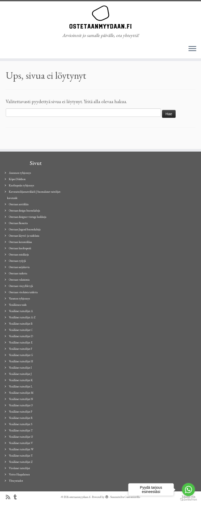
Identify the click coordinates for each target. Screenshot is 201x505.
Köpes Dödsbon (17, 179)
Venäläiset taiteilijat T (21, 430)
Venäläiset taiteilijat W (21, 449)
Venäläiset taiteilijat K (21, 380)
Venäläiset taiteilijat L (20, 386)
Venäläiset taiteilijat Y (21, 455)
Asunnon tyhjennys (20, 173)
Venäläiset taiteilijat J (20, 374)
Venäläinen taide (18, 305)
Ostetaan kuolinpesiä (20, 248)
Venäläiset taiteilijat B (20, 323)
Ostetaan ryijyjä (17, 261)
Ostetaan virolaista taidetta (23, 292)
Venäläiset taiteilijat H (21, 361)
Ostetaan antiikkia (19, 204)
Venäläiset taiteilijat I (20, 367)
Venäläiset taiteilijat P (20, 411)
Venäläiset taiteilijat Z (21, 462)
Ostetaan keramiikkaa (20, 242)
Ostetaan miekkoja (19, 254)
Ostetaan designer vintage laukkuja (27, 217)
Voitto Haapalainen (19, 474)
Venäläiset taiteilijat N (21, 399)
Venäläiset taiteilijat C (21, 330)
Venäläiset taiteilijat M (21, 393)
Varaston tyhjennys (19, 298)
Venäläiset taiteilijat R (21, 418)
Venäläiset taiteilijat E (21, 342)
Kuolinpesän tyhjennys (21, 185)
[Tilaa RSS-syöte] (10, 497)
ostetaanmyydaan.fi (80, 497)
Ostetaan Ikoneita (18, 223)
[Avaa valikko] (192, 49)
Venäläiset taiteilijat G (21, 355)
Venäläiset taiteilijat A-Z (22, 317)
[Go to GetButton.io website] (188, 499)
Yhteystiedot (16, 480)
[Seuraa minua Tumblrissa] (17, 497)
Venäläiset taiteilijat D (21, 336)
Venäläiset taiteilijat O (21, 405)
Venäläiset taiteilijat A (21, 311)
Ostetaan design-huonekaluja (24, 210)
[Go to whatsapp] (188, 489)
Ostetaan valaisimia (19, 279)
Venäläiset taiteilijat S (20, 424)
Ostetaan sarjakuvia (19, 267)
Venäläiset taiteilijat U (21, 437)
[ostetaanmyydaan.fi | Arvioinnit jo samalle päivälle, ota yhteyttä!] (100, 17)
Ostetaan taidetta (18, 273)
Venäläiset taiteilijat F (20, 349)
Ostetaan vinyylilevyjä (21, 286)
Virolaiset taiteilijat (19, 468)
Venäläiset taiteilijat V (21, 443)
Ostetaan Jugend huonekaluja (25, 229)
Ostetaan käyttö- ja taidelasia (24, 235)
